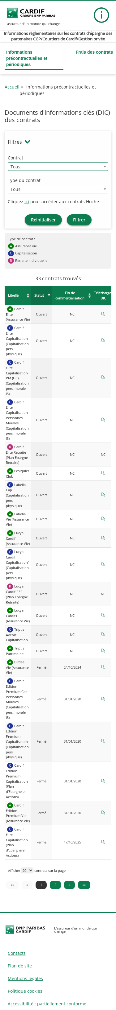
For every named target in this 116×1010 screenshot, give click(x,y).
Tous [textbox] (15, 167)
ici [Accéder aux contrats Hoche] (26, 201)
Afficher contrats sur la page (37, 870)
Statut (39, 295)
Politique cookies (25, 991)
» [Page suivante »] (69, 884)
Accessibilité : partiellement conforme (47, 1004)
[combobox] (58, 166)
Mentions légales (25, 978)
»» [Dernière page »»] (84, 884)
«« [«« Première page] (12, 884)
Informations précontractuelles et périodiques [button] (26, 58)
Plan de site (20, 966)
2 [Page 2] (55, 884)
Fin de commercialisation (69, 295)
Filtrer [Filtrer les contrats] (79, 220)
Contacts (17, 953)
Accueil (12, 87)
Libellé (13, 295)
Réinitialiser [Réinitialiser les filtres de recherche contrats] (43, 220)
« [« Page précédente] (27, 884)
